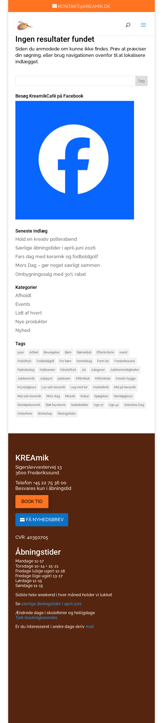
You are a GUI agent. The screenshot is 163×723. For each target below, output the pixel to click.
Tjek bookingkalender (36, 617)
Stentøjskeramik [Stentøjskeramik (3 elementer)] (28, 405)
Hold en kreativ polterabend (46, 239)
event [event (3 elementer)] (123, 352)
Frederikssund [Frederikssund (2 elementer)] (124, 361)
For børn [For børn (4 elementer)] (65, 361)
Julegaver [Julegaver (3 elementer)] (98, 370)
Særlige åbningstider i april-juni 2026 (55, 247)
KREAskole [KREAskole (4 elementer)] (102, 378)
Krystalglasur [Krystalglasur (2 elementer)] (26, 387)
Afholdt (23, 295)
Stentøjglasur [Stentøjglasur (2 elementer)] (123, 396)
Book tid (32, 501)
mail (90, 626)
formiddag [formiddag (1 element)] (84, 361)
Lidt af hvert (28, 313)
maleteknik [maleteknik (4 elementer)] (101, 387)
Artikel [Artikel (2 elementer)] (33, 352)
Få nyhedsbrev (45, 519)
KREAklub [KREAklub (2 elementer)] (83, 378)
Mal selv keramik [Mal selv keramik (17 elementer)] (29, 396)
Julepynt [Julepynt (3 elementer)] (46, 378)
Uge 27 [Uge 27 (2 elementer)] (98, 405)
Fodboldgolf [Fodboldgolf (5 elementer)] (45, 361)
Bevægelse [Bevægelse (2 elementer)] (51, 352)
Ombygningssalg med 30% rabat (50, 274)
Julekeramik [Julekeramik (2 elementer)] (26, 378)
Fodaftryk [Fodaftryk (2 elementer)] (24, 361)
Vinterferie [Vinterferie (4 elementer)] (24, 413)
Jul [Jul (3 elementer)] (84, 370)
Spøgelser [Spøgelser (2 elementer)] (101, 396)
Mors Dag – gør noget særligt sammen (57, 265)
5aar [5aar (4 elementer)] (20, 352)
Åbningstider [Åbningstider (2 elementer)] (66, 413)
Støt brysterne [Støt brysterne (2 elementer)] (56, 405)
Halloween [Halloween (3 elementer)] (47, 370)
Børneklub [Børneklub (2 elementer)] (84, 352)
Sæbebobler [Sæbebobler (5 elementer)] (79, 405)
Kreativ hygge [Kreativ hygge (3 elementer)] (126, 378)
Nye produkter (31, 321)
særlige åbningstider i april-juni (51, 603)
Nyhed (22, 330)
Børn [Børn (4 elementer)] (68, 352)
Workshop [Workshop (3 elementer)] (45, 413)
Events (22, 304)
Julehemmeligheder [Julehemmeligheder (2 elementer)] (124, 370)
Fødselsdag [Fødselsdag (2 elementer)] (25, 370)
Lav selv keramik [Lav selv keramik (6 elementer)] (53, 387)
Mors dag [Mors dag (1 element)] (53, 396)
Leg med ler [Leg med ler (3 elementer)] (79, 387)
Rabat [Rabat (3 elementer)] (84, 396)
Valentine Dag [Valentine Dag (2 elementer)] (134, 405)
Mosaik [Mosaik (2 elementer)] (70, 396)
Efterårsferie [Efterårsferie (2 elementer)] (105, 352)
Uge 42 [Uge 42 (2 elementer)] (114, 405)
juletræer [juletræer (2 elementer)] (64, 378)
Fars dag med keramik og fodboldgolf (56, 256)
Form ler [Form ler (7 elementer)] (103, 361)
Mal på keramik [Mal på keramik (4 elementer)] (125, 387)
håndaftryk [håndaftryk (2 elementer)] (68, 370)
